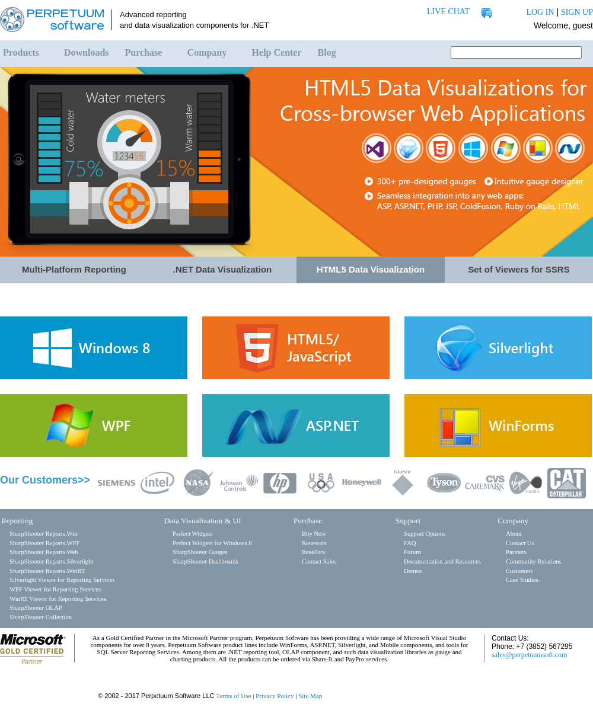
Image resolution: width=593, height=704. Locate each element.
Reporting (17, 520)
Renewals (314, 543)
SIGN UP (577, 12)
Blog (327, 52)
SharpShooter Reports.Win (43, 533)
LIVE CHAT (448, 11)
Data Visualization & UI (202, 520)
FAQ (410, 543)
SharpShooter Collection (40, 617)
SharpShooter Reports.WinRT (47, 571)
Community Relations (534, 561)
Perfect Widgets (193, 533)
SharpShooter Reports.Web (43, 552)
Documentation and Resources (442, 561)
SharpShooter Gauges (200, 552)
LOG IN (540, 12)
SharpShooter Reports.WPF (44, 543)
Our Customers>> (45, 480)
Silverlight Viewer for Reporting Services (61, 580)
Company (207, 52)
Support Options (424, 533)
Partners (516, 552)
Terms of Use (233, 695)
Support (408, 520)
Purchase (143, 52)
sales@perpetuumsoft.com (529, 655)
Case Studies (522, 580)
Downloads (86, 52)
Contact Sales (319, 561)
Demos (413, 571)
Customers (519, 571)
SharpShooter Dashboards (205, 561)
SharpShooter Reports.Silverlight (51, 561)
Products (21, 52)
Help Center (277, 52)
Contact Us (520, 543)
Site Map (310, 695)
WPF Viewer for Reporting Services (55, 589)
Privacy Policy (275, 695)
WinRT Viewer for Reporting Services (57, 599)
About (514, 533)
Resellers (313, 552)
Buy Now (314, 533)
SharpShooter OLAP (35, 607)
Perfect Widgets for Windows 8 (212, 543)
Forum (412, 552)
